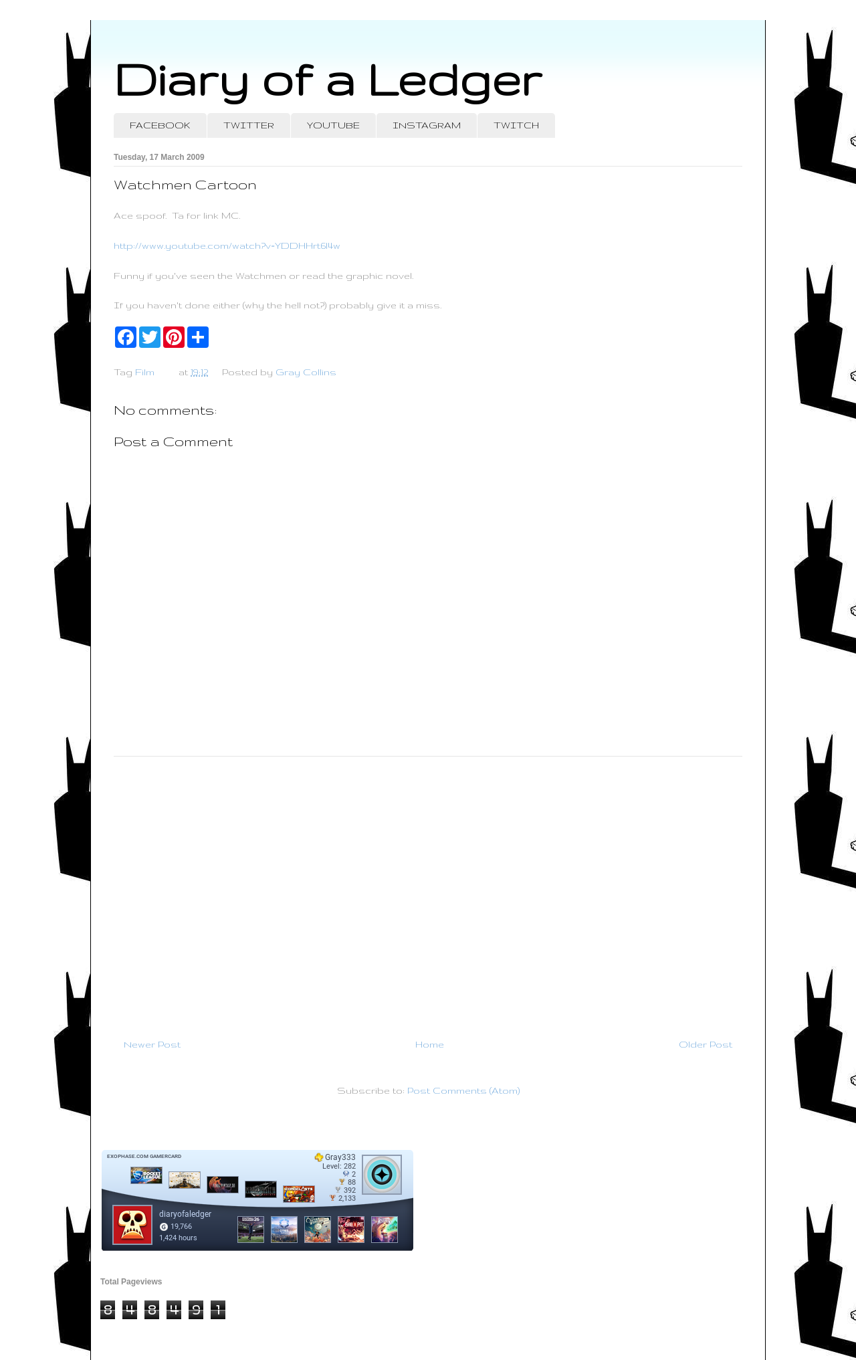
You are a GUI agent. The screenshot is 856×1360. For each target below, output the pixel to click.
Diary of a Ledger (328, 78)
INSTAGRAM (427, 125)
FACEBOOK (160, 125)
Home (429, 1044)
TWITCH (516, 125)
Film (144, 372)
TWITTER (248, 125)
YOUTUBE (333, 125)
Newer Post (152, 1044)
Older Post (705, 1044)
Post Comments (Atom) (463, 1090)
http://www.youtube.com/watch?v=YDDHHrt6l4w (227, 245)
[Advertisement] (428, 891)
